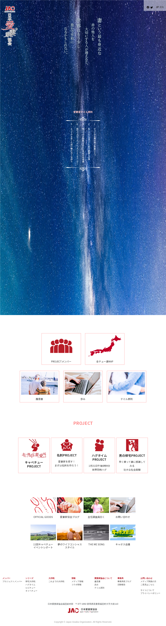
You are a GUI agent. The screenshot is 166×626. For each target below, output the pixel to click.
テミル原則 (99, 588)
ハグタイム (30, 584)
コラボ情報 (76, 584)
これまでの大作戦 (56, 581)
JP (157, 7)
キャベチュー (31, 591)
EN (162, 7)
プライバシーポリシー (150, 593)
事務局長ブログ (124, 581)
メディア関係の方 (148, 581)
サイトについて (147, 590)
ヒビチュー (30, 588)
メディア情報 (77, 581)
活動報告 (121, 584)
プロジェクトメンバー (12, 581)
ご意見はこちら (147, 584)
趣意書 (97, 581)
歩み (96, 584)
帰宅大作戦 (30, 581)
